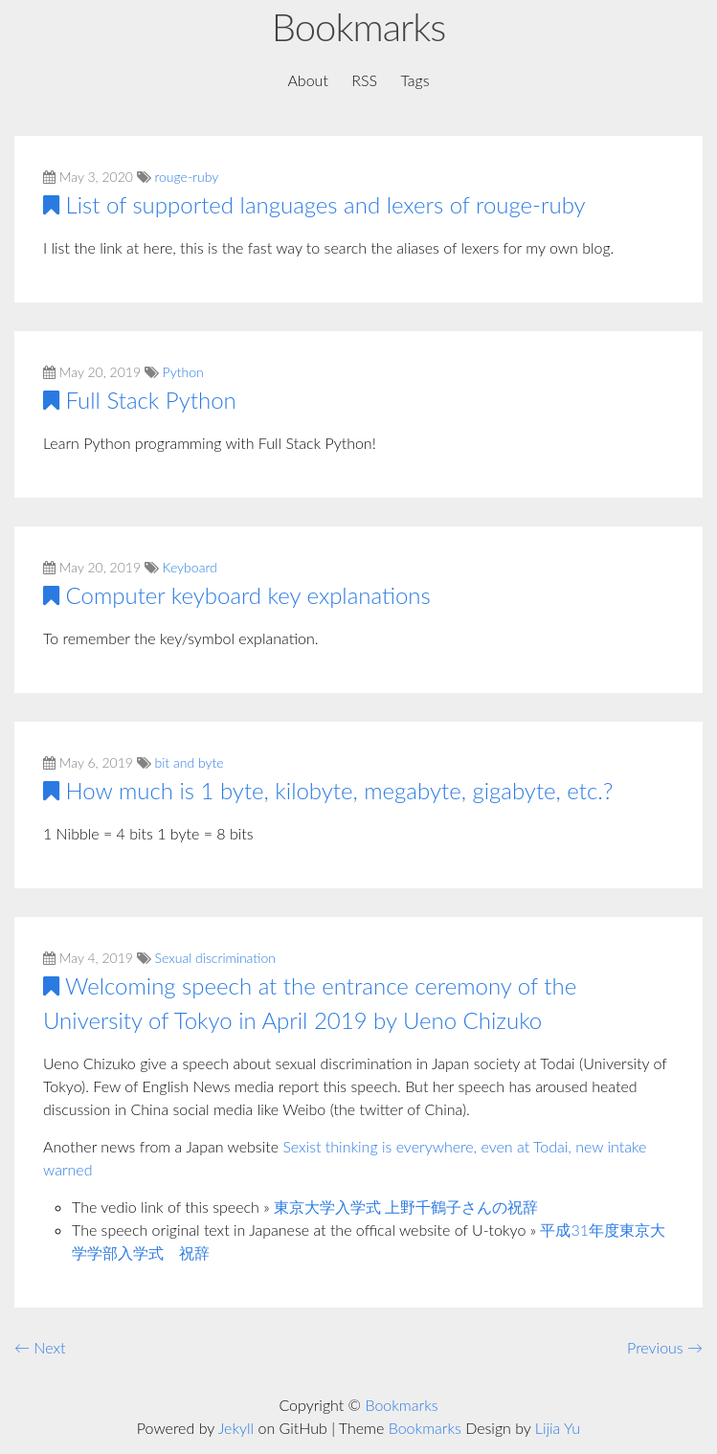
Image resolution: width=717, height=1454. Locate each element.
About (307, 80)
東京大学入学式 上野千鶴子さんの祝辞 (406, 1206)
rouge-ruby (187, 176)
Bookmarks (358, 27)
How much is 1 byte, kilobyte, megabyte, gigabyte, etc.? (340, 790)
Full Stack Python (151, 400)
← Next (39, 1347)
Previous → (665, 1347)
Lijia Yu (557, 1428)
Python (183, 372)
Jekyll (236, 1428)
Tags (414, 80)
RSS (364, 80)
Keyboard (190, 567)
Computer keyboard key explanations (248, 595)
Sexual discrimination (215, 958)
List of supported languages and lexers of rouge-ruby (326, 204)
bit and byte (189, 762)
